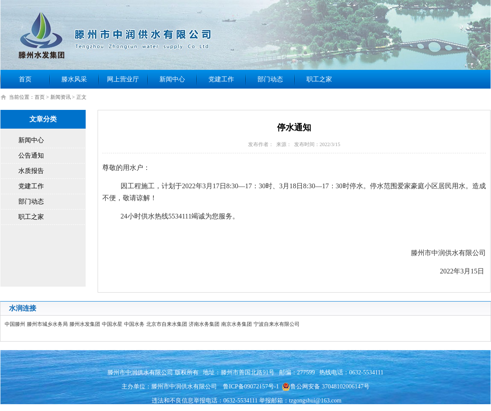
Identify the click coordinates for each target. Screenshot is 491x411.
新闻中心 (172, 79)
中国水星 (112, 324)
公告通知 (31, 155)
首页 (25, 79)
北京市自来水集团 (166, 324)
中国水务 (134, 324)
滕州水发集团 (84, 324)
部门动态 (270, 79)
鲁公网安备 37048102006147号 (326, 386)
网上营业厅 (123, 79)
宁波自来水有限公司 (277, 324)
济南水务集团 (204, 324)
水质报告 (31, 170)
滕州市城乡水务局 (47, 324)
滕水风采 (74, 79)
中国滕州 (15, 324)
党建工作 (221, 79)
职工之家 (319, 79)
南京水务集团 (236, 324)
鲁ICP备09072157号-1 (251, 386)
